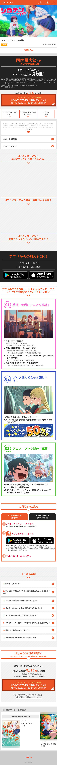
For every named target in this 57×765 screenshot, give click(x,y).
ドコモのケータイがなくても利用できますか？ (21, 615)
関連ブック (28, 50)
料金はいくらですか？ (13, 584)
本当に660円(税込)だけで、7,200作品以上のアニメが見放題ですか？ (26, 592)
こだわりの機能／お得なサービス (28, 113)
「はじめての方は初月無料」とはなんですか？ (21, 601)
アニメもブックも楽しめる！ (9, 113)
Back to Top (28, 756)
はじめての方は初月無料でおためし (28, 100)
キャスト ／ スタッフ (10, 146)
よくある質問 (46, 113)
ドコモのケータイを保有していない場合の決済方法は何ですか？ (27, 623)
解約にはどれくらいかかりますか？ (17, 630)
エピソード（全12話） (28, 139)
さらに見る (28, 131)
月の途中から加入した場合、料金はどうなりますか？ (23, 608)
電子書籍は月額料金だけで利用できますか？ (20, 637)
